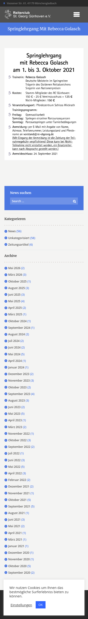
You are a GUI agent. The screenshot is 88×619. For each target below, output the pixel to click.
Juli (13, 341)
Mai (14, 268)
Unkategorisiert (19, 238)
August (16, 288)
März (15, 275)
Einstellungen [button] (21, 605)
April (15, 308)
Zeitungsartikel (18, 245)
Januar (16, 367)
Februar (17, 480)
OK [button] (40, 605)
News (12, 231)
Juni (14, 295)
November (19, 381)
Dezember (18, 374)
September (19, 328)
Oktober (17, 281)
